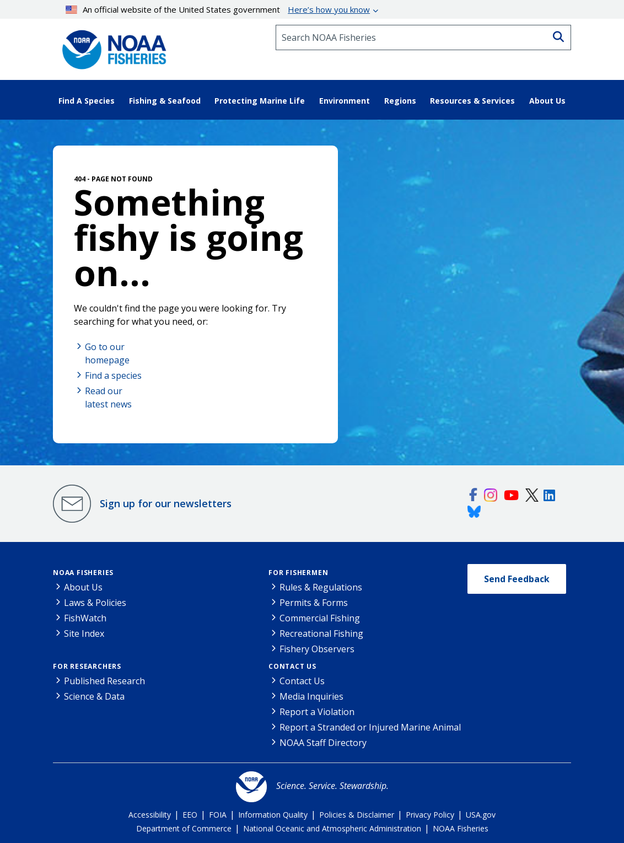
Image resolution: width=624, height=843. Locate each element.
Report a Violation (316, 712)
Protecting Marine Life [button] (259, 100)
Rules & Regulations (320, 587)
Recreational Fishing (321, 633)
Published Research (104, 681)
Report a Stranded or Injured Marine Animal (370, 727)
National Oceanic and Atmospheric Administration (332, 828)
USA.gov (481, 814)
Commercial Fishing (319, 618)
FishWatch (85, 618)
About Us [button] (547, 100)
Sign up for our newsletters (166, 503)
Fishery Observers (316, 649)
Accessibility (149, 814)
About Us (83, 587)
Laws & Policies (95, 603)
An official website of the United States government (218, 9)
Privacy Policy (430, 814)
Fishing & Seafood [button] (165, 100)
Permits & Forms (313, 603)
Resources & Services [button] (472, 100)
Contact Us (292, 666)
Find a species (113, 375)
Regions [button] (400, 100)
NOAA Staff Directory (323, 743)
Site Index (84, 633)
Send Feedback (517, 579)
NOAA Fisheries (83, 572)
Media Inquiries (311, 696)
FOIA (218, 814)
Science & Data (94, 696)
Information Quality (273, 814)
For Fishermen (298, 572)
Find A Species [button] (86, 100)
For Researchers (87, 666)
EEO (189, 814)
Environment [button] (344, 100)
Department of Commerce (184, 828)
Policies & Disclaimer (356, 814)
